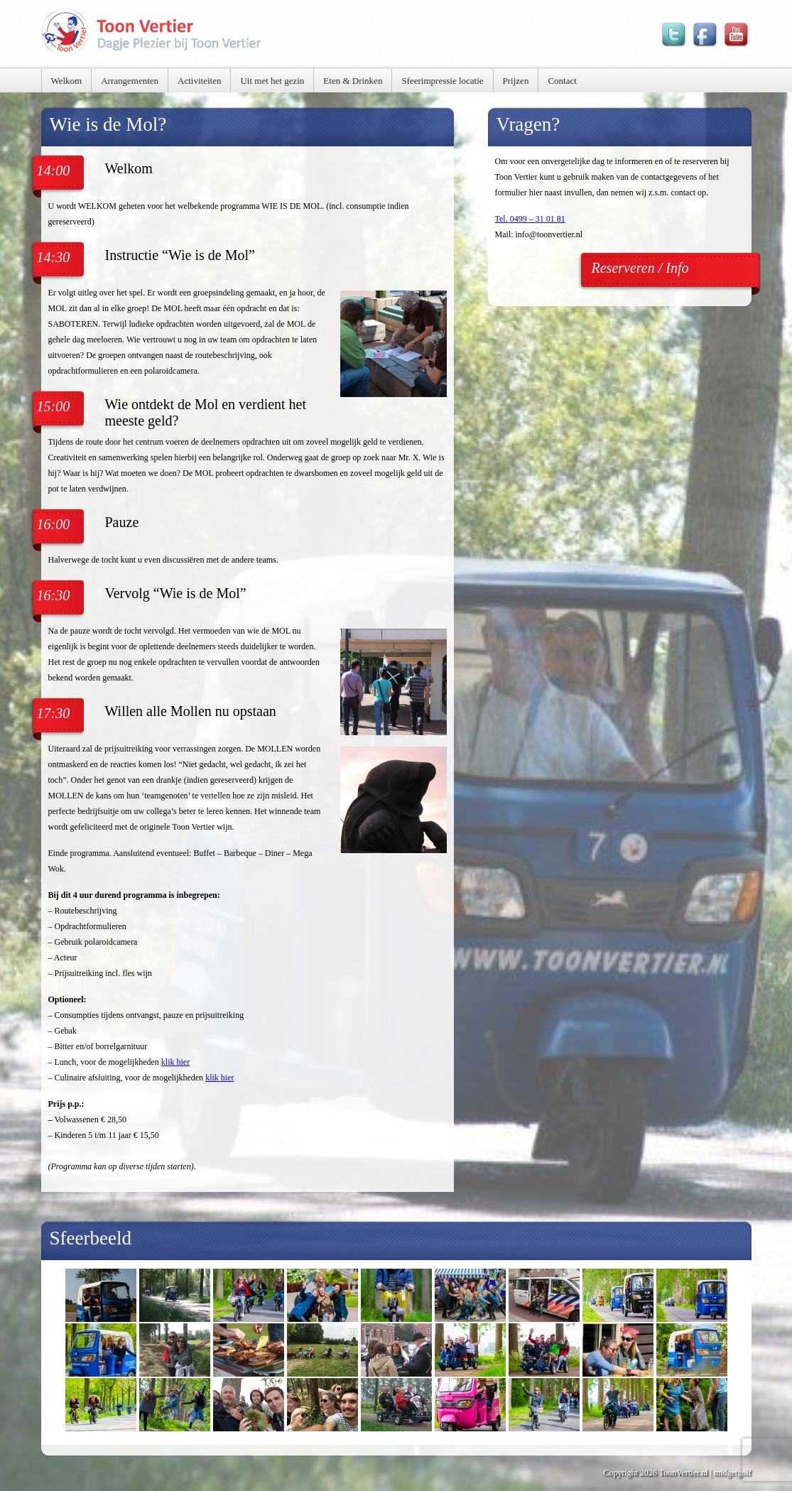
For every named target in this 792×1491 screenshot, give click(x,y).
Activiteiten (199, 80)
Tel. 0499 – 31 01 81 (530, 219)
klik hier (175, 1062)
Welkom (66, 80)
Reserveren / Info (640, 268)
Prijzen (516, 80)
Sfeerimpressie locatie (442, 80)
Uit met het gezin (272, 80)
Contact (562, 80)
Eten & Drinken (352, 80)
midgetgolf (733, 1473)
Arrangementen (129, 80)
